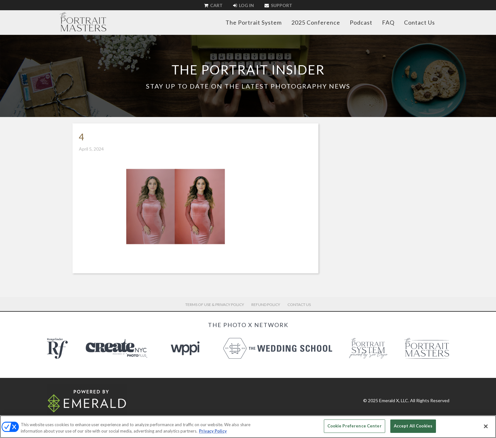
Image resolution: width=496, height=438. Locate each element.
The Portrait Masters (83, 21)
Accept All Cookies (413, 425)
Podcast (361, 22)
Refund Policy (265, 304)
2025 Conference (315, 22)
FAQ (388, 22)
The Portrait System (253, 22)
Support (278, 5)
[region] (248, 426)
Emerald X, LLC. (394, 400)
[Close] (486, 426)
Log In (243, 5)
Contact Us (419, 22)
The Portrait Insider (248, 69)
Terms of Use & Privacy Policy (214, 304)
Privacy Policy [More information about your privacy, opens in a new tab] (213, 431)
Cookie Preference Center (354, 425)
